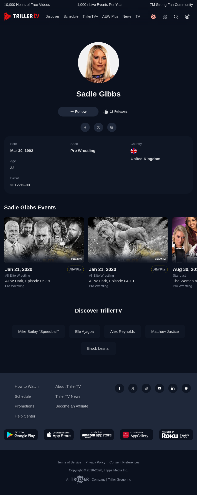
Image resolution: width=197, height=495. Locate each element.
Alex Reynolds (122, 331)
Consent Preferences (125, 462)
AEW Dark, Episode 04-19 (111, 281)
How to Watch (27, 386)
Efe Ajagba (84, 331)
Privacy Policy (95, 462)
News (126, 16)
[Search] (176, 16)
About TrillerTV (68, 386)
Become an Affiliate (71, 406)
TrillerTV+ (90, 16)
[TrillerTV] (21, 16)
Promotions (24, 406)
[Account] (187, 16)
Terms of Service (69, 462)
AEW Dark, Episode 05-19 (27, 281)
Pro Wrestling (83, 150)
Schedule (70, 16)
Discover (52, 16)
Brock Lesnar (98, 348)
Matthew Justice (165, 331)
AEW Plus (110, 16)
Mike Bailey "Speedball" (38, 331)
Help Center (25, 416)
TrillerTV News (68, 396)
